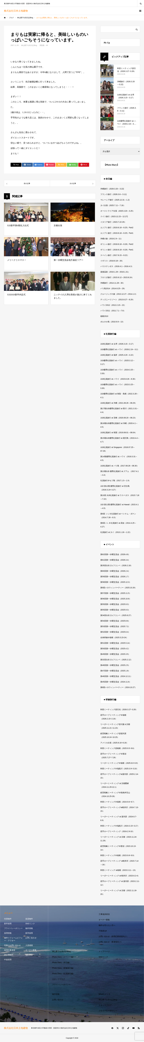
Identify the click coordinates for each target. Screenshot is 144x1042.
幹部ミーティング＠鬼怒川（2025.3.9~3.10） (119, 769)
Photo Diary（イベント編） (63, 957)
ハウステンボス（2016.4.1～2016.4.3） (116, 266)
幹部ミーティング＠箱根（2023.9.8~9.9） (117, 855)
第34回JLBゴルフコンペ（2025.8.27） (116, 615)
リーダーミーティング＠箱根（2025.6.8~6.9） (119, 763)
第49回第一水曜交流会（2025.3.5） (115, 654)
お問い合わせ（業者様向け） (111, 942)
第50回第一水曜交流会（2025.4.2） (115, 648)
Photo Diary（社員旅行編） (63, 973)
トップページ (104, 951)
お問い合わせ (30, 938)
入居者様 (29, 945)
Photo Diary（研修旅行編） (63, 968)
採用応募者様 (9, 950)
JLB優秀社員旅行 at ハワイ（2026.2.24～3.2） (119, 349)
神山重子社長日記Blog (29, 45)
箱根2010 (104, 316)
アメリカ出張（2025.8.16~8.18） (114, 743)
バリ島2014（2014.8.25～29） (113, 288)
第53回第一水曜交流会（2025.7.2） (115, 626)
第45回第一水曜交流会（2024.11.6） (115, 682)
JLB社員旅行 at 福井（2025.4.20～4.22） (117, 355)
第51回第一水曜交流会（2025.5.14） (115, 643)
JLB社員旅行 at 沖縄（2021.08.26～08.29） (118, 403)
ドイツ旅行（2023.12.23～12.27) (114, 216)
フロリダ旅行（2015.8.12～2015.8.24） (117, 277)
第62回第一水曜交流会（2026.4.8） (115, 554)
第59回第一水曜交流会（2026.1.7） (115, 576)
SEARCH (140, 3)
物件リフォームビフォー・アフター (13, 939)
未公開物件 (8, 955)
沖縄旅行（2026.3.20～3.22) (112, 189)
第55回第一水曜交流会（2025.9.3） (115, 604)
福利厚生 (29, 955)
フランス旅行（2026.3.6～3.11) (113, 194)
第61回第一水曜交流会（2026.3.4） (115, 560)
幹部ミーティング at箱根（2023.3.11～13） (118, 870)
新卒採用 (8, 923)
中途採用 (8, 960)
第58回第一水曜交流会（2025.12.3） (115, 582)
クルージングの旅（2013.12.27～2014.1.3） (118, 294)
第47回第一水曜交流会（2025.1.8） (115, 671)
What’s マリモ (104, 994)
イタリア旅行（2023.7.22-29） (113, 222)
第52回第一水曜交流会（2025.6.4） (115, 632)
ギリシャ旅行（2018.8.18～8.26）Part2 (116, 244)
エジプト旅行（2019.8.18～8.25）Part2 (116, 227)
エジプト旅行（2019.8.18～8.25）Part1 (116, 233)
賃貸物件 (29, 919)
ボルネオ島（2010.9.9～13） (112, 322)
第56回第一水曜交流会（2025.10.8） (115, 599)
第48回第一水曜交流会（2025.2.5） (115, 665)
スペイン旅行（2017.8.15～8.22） (114, 255)
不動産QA (103, 931)
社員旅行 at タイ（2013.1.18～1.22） (115, 532)
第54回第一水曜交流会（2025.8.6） (115, 621)
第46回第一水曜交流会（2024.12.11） (116, 676)
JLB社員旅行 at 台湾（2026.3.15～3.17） (117, 344)
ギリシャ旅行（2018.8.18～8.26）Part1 (116, 250)
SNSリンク (30, 923)
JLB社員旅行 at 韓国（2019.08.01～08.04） (118, 432)
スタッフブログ (58, 979)
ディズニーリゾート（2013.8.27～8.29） (117, 299)
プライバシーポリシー (13, 928)
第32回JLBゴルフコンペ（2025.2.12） (116, 660)
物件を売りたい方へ (107, 925)
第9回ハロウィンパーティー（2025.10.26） (118, 588)
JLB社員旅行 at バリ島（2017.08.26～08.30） (119, 466)
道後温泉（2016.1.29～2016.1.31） (115, 272)
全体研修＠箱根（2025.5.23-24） (114, 637)
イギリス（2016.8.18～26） (112, 261)
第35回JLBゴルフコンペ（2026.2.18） (116, 565)
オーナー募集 (30, 950)
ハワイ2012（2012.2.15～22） (113, 305)
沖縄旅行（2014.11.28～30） (112, 283)
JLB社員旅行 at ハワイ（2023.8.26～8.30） (118, 379)
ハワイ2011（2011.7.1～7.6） (112, 311)
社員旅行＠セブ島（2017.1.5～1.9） (115, 480)
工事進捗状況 (104, 914)
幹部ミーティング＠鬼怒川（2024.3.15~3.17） (119, 826)
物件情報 (29, 928)
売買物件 (8, 919)
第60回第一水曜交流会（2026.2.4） (115, 571)
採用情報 (8, 933)
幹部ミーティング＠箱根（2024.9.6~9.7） (117, 802)
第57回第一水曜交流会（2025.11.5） (115, 593)
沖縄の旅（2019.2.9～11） (111, 239)
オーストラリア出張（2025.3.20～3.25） (117, 211)
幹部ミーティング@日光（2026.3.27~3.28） (118, 709)
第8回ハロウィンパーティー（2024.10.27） (118, 687)
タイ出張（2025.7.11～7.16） (112, 205)
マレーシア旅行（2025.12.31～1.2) (114, 200)
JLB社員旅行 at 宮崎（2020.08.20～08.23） (118, 418)
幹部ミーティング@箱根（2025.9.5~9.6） (117, 748)
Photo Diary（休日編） (61, 962)
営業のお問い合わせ (12, 945)
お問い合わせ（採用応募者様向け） (113, 936)
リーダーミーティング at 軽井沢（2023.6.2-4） (120, 876)
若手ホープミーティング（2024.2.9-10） (117, 831)
